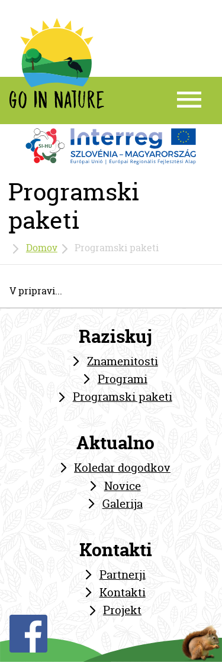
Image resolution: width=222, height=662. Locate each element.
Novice (122, 486)
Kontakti (122, 592)
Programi (122, 379)
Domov (41, 247)
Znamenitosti (122, 361)
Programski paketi (122, 396)
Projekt (122, 610)
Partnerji (122, 574)
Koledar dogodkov (122, 467)
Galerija (122, 503)
